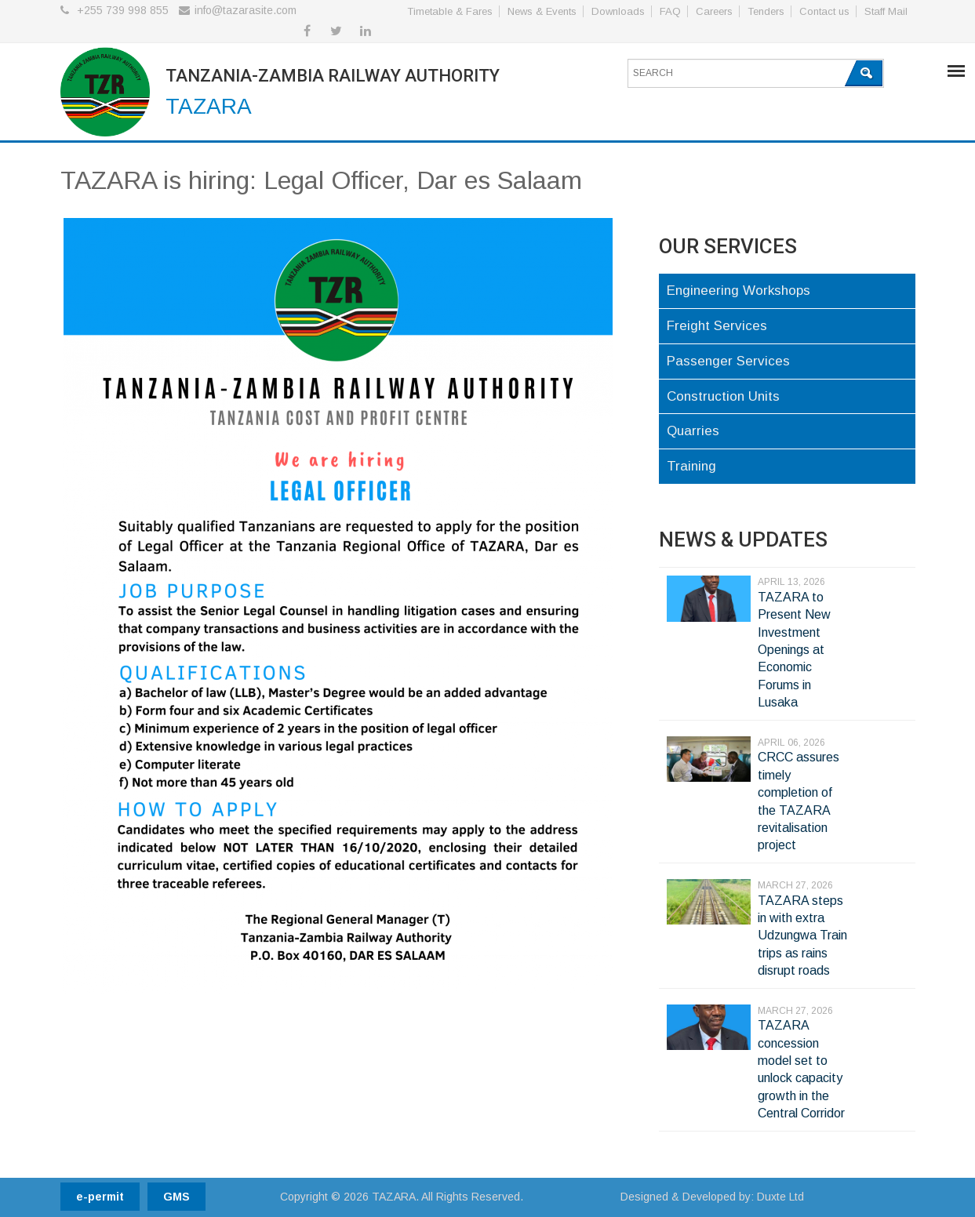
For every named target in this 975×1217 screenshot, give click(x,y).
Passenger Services (728, 361)
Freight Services (717, 325)
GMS (176, 1196)
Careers (714, 11)
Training (691, 466)
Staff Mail (886, 11)
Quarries (693, 430)
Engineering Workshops (738, 290)
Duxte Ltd (780, 1196)
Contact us (824, 11)
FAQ (670, 11)
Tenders (766, 11)
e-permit (100, 1196)
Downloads (618, 11)
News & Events (542, 11)
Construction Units (723, 396)
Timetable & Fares (450, 11)
